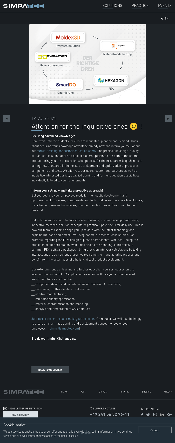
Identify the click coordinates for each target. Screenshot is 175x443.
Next (168, 118)
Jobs (83, 391)
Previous (6, 118)
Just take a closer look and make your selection (63, 318)
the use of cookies (67, 436)
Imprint (124, 391)
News (64, 391)
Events (165, 5)
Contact (103, 391)
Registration (20, 414)
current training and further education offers (66, 150)
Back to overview (50, 369)
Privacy (168, 391)
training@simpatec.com (63, 328)
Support (146, 391)
